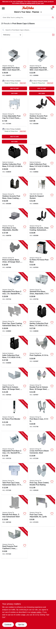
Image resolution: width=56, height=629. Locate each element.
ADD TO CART (14, 88)
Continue (8, 625)
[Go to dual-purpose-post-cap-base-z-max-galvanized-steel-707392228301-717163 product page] (14, 542)
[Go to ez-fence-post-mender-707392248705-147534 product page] (14, 415)
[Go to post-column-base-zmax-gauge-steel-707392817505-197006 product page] (14, 256)
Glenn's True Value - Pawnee (28, 12)
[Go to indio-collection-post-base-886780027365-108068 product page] (14, 351)
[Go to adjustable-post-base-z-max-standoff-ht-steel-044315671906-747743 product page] (14, 288)
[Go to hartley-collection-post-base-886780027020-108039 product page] (14, 160)
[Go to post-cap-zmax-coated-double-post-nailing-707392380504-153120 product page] (41, 479)
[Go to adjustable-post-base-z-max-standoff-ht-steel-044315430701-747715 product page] (14, 447)
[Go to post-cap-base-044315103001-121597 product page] (41, 351)
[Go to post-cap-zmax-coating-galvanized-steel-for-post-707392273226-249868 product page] (14, 319)
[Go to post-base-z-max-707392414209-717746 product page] (41, 415)
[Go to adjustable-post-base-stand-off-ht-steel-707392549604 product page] (14, 72)
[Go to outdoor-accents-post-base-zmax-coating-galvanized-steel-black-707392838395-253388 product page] (41, 120)
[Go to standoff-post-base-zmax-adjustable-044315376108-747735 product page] (41, 288)
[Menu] (3, 8)
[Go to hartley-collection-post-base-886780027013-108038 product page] (41, 319)
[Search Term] (28, 17)
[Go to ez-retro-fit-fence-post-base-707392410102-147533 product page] (41, 256)
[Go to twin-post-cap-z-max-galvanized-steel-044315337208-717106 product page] (14, 479)
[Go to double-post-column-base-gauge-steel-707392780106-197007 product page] (41, 383)
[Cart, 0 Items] (52, 8)
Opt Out (21, 625)
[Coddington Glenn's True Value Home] (28, 8)
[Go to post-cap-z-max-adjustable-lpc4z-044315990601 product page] (14, 120)
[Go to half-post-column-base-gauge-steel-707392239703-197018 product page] (14, 383)
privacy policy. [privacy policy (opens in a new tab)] (36, 612)
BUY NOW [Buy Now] (14, 93)
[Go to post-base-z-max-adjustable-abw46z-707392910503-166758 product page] (14, 224)
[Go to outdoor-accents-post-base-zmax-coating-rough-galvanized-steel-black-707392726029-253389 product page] (14, 192)
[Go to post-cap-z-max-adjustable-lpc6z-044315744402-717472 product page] (41, 510)
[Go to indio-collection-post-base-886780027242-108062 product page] (41, 160)
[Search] (53, 17)
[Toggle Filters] (53, 35)
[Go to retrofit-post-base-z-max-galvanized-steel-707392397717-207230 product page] (14, 510)
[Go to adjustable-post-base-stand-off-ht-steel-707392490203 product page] (41, 72)
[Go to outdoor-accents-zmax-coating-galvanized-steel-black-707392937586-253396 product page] (41, 224)
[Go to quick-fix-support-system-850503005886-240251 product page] (41, 192)
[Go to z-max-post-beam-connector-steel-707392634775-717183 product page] (41, 447)
